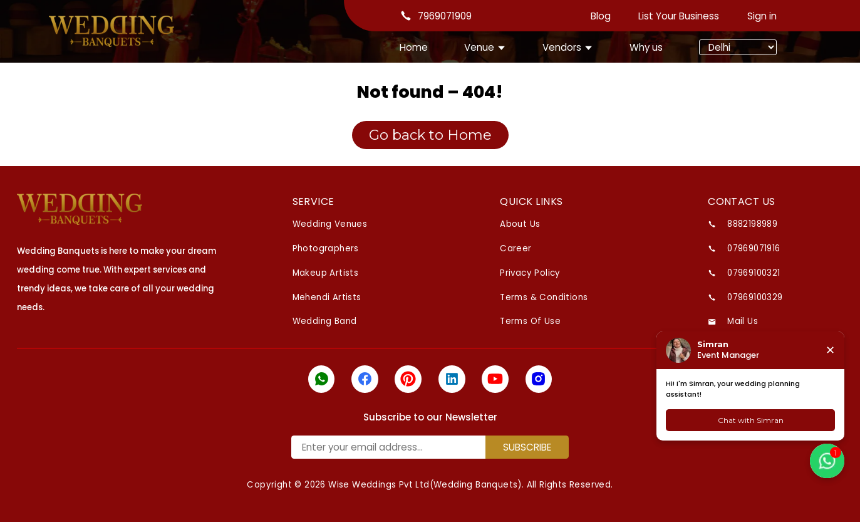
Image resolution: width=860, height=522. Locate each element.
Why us (646, 47)
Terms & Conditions (544, 297)
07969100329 (754, 297)
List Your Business (678, 16)
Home (414, 47)
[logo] (79, 209)
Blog (601, 16)
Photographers (326, 248)
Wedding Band (325, 321)
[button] (827, 461)
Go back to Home (430, 135)
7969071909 (445, 16)
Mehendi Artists (327, 297)
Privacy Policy (530, 273)
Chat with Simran (751, 420)
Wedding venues (330, 224)
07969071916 (753, 248)
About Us (520, 224)
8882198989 (752, 224)
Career (515, 248)
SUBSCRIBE (527, 447)
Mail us (742, 321)
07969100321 (753, 273)
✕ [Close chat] (830, 350)
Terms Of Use (530, 321)
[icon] (321, 379)
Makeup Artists (326, 273)
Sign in (762, 16)
